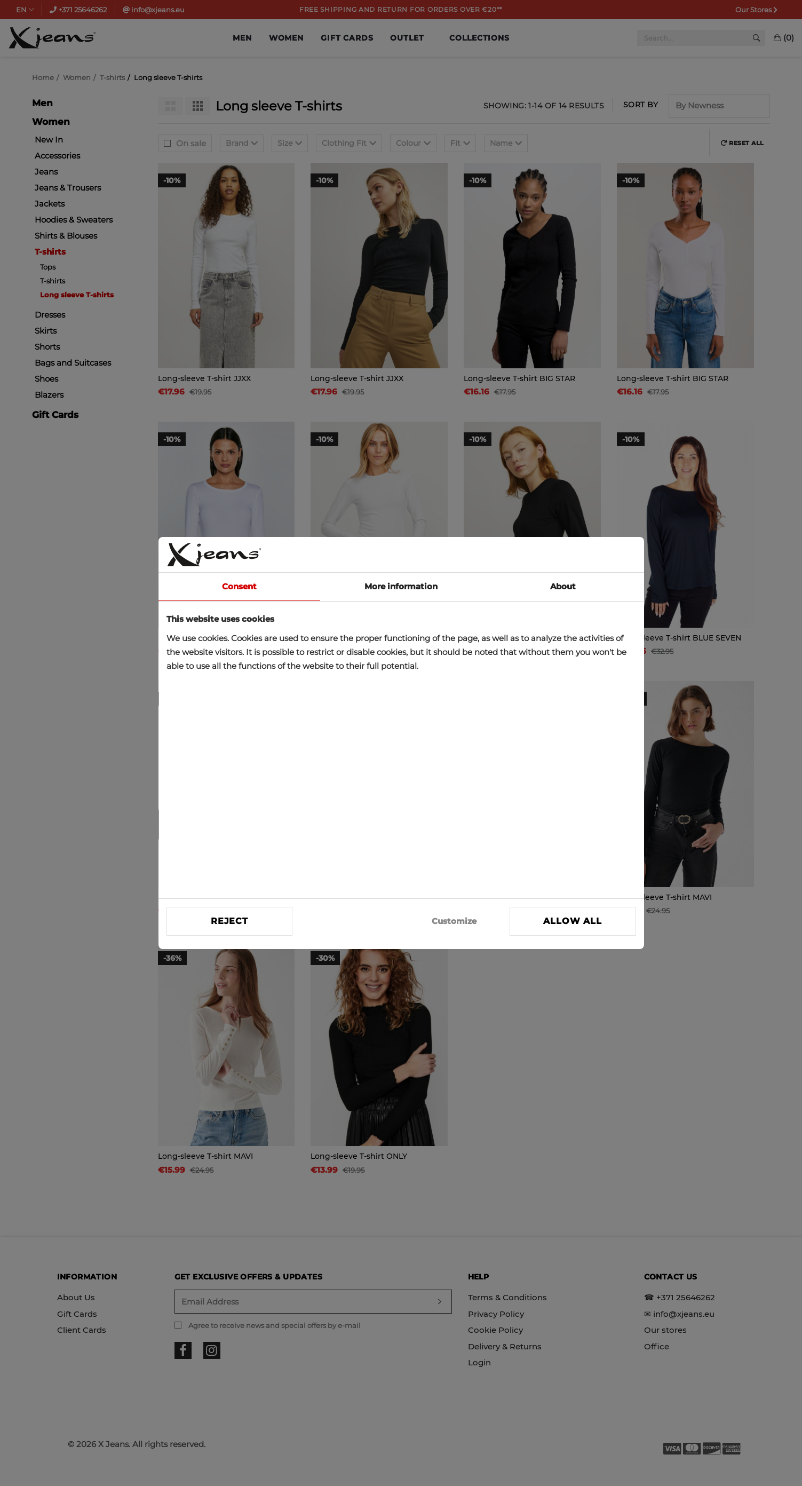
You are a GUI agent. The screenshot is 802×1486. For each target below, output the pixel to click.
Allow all (572, 921)
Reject (229, 921)
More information (401, 586)
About (563, 586)
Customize (454, 921)
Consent (239, 586)
